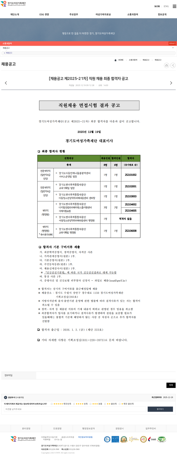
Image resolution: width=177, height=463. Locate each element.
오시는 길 (58, 439)
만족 (82, 404)
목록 (171, 385)
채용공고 (9, 53)
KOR (157, 6)
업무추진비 (151, 428)
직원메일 (46, 439)
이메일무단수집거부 (49, 437)
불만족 (112, 404)
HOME (121, 60)
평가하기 (160, 409)
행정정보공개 (88, 428)
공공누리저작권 (67, 437)
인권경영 (57, 428)
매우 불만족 (127, 404)
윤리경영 (26, 428)
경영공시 (119, 428)
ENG (166, 6)
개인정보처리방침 (85, 437)
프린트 (166, 65)
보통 (97, 404)
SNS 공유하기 (173, 65)
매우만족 (62, 404)
